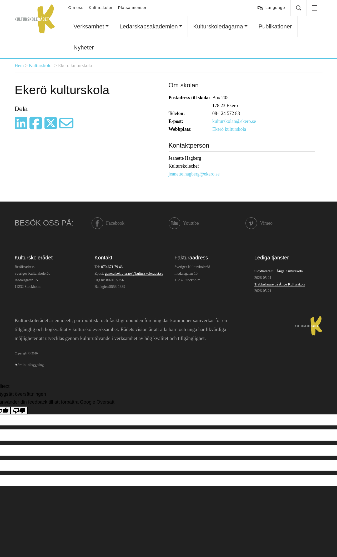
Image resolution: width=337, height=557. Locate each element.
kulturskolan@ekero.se (234, 121)
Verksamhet (89, 26)
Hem (19, 65)
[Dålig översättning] (19, 410)
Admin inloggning (29, 365)
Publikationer (275, 26)
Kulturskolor (101, 7)
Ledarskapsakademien (148, 26)
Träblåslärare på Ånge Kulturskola (279, 284)
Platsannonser (132, 7)
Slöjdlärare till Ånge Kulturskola (278, 271)
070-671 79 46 (112, 267)
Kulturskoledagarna (218, 26)
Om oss (76, 7)
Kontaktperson (189, 145)
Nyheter (84, 47)
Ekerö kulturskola (229, 129)
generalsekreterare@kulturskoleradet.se (134, 273)
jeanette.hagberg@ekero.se (194, 174)
